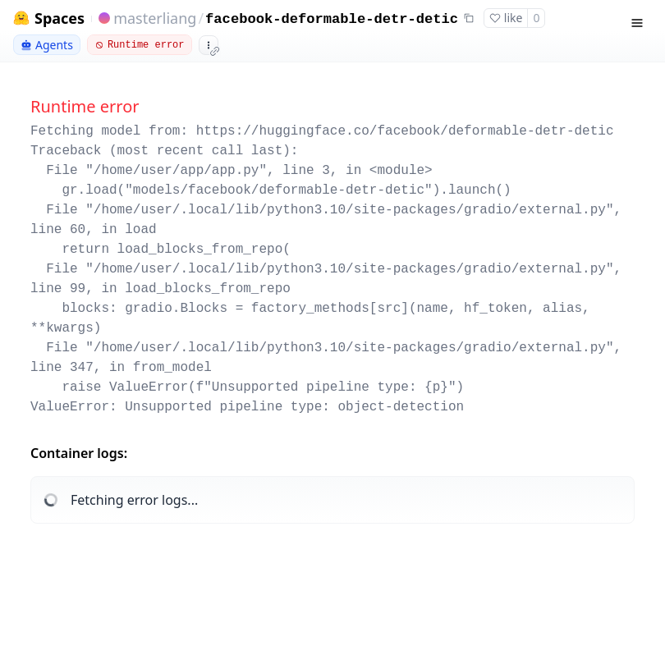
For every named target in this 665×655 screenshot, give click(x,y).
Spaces (59, 18)
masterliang (154, 18)
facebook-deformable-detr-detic (331, 19)
